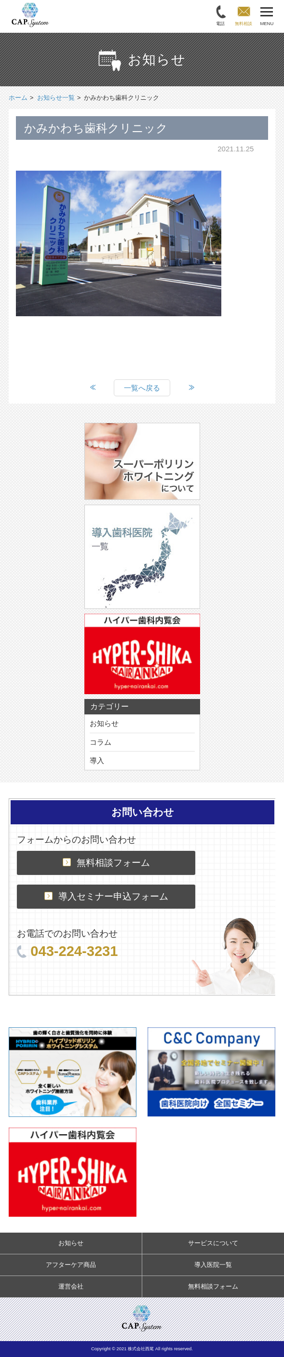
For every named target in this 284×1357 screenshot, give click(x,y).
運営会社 (70, 1286)
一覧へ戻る (142, 388)
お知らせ (104, 723)
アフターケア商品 (71, 1264)
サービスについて (213, 1243)
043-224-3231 (67, 951)
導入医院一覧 (213, 1264)
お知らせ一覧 (56, 97)
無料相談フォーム (106, 863)
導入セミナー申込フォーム (106, 896)
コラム (100, 742)
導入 (97, 760)
